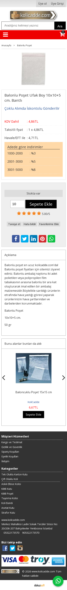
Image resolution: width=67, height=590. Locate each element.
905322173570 (30, 532)
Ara (60, 26)
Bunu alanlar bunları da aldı (22, 344)
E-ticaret (27, 585)
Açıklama (10, 255)
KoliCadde (33, 402)
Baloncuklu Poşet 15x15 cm (33, 392)
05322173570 (11, 532)
